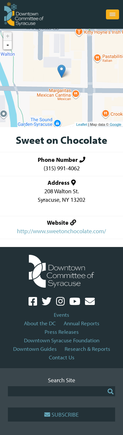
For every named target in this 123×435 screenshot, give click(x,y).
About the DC (40, 323)
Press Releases (62, 331)
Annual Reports (81, 323)
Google (115, 124)
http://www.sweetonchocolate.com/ (61, 231)
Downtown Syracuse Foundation (61, 340)
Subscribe (61, 414)
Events (61, 314)
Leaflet (81, 124)
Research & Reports (87, 348)
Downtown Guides (35, 348)
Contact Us (61, 357)
